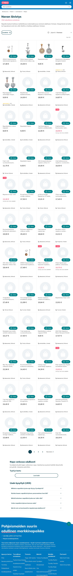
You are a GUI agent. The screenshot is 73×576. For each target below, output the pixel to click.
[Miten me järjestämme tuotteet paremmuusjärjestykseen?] (48, 32)
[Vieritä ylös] (69, 524)
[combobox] (36, 6)
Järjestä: (53, 32)
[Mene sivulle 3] (38, 452)
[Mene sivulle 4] (42, 452)
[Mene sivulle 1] (30, 452)
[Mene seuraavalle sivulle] (50, 452)
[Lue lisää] (36, 475)
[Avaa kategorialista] (70, 3)
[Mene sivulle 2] (34, 452)
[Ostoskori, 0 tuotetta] (66, 3)
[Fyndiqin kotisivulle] (5, 3)
